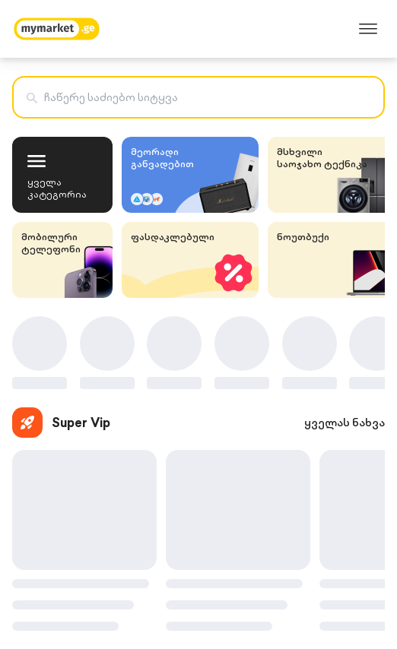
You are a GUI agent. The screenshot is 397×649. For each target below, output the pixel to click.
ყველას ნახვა (344, 422)
